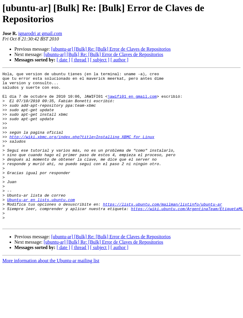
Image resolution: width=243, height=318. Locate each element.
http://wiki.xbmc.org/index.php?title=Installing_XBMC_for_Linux (81, 150)
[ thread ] (80, 59)
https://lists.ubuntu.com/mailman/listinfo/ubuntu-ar (162, 231)
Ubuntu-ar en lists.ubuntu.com (41, 225)
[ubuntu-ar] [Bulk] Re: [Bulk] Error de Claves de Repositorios (111, 49)
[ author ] (120, 59)
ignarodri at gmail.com (40, 33)
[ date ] (63, 59)
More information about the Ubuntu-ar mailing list (50, 291)
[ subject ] (99, 59)
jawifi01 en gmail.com (132, 101)
